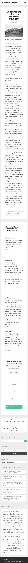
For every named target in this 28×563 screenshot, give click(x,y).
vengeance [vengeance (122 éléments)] (12, 550)
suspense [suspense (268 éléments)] (11, 548)
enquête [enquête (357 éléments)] (12, 522)
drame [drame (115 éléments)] (9, 520)
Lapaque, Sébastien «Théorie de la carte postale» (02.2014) (14, 421)
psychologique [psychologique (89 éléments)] (9, 534)
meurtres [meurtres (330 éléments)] (9, 529)
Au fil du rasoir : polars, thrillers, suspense (14, 213)
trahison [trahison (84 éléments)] (20, 548)
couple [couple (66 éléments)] (19, 516)
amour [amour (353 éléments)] (8, 514)
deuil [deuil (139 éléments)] (11, 518)
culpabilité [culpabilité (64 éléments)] (5, 518)
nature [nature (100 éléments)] (19, 529)
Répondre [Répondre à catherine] (7, 285)
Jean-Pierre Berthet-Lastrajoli (10, 482)
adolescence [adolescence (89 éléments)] (6, 511)
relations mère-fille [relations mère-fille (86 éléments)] (8, 542)
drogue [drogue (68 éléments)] (15, 520)
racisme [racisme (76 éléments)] (16, 534)
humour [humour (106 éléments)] (18, 525)
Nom (14, 384)
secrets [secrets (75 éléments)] (11, 543)
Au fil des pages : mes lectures (13, 211)
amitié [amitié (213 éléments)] (15, 511)
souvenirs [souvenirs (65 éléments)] (18, 545)
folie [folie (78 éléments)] (7, 525)
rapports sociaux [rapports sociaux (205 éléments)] (16, 540)
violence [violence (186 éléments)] (8, 552)
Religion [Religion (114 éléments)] (17, 542)
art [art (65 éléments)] (21, 514)
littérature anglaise (14, 215)
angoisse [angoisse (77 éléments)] (17, 514)
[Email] (14, 450)
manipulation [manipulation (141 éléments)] (8, 527)
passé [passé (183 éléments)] (6, 532)
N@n (4, 471)
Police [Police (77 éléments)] (17, 532)
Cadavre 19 (8, 72)
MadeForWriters (19, 561)
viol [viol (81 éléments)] (19, 550)
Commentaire (14, 372)
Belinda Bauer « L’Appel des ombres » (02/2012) (14, 428)
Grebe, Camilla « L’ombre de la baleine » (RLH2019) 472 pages (14, 498)
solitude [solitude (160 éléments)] (10, 545)
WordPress (7, 561)
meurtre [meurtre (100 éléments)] (18, 527)
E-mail (14, 391)
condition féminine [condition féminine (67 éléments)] (12, 516)
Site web (14, 399)
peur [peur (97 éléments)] (13, 532)
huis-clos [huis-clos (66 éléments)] (12, 525)
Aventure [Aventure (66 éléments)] (5, 516)
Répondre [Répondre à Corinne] (7, 249)
